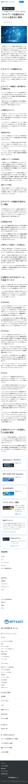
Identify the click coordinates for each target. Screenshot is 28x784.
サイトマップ (3, 763)
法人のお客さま (7, 2)
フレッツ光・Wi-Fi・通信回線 (6, 641)
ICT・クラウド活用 (4, 646)
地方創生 (3, 685)
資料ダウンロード (5, 709)
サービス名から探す (5, 656)
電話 (2, 643)
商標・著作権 (3, 768)
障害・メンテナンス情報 (6, 747)
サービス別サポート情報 (6, 743)
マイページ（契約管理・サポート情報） (9, 738)
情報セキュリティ (4, 651)
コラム (2, 705)
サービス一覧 (3, 659)
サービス (3, 637)
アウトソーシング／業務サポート (7, 648)
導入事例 (3, 696)
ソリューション (4, 663)
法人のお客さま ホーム (9, 628)
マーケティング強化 (5, 677)
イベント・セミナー (5, 700)
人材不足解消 (4, 682)
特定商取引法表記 (4, 773)
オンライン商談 (4, 718)
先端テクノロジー (4, 687)
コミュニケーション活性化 (6, 672)
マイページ (21, 1)
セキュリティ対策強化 (5, 669)
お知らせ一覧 (4, 728)
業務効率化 (3, 674)
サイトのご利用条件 (4, 765)
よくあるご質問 (4, 752)
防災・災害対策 (4, 679)
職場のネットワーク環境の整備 (7, 667)
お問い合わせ (4, 714)
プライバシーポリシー (5, 771)
